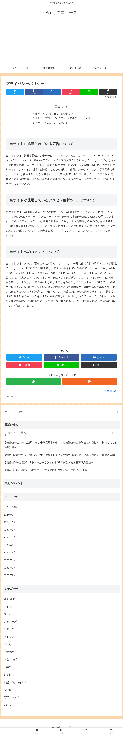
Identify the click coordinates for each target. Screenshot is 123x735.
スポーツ (9, 629)
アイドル (9, 607)
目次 (57, 106)
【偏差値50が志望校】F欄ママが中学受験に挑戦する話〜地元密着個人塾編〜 (49, 462)
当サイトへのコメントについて (51, 123)
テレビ (7, 644)
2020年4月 (10, 560)
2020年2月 (10, 575)
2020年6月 (10, 545)
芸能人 (7, 705)
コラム (7, 614)
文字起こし (10, 675)
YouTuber (9, 599)
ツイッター (10, 637)
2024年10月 (10, 507)
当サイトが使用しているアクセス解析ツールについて (63, 118)
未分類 (7, 690)
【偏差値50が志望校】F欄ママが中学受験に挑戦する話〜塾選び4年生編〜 (47, 470)
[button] (117, 412)
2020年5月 (10, 553)
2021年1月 (10, 538)
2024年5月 (10, 522)
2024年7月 (10, 515)
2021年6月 (10, 530)
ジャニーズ (10, 622)
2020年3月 (10, 568)
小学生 (7, 667)
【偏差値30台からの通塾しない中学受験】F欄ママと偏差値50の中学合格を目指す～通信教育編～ (60, 455)
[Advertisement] (61, 42)
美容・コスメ (11, 697)
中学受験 (9, 652)
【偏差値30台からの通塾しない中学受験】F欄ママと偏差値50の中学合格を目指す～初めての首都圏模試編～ (60, 445)
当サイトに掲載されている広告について (56, 114)
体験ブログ (10, 659)
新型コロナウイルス (15, 682)
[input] (61, 412)
